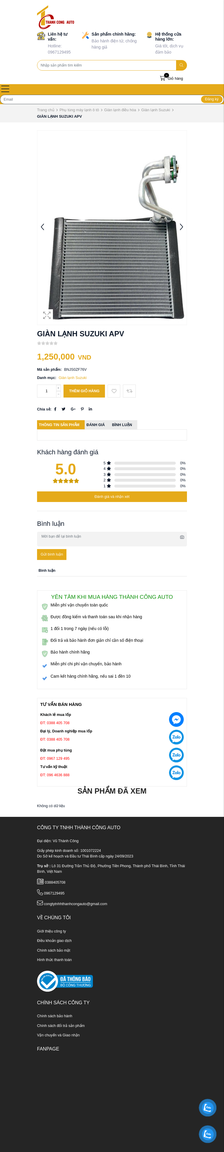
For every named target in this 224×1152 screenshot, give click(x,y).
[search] (181, 65)
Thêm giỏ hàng (84, 391)
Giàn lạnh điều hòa (120, 110)
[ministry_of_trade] (65, 981)
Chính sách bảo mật (53, 950)
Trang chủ (45, 110)
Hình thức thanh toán (54, 960)
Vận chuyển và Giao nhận (58, 1035)
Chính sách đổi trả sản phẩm (61, 1026)
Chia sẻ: (44, 409)
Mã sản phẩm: (49, 370)
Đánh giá (95, 425)
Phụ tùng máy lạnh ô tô (79, 110)
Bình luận (122, 425)
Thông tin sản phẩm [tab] (59, 425)
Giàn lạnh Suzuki (155, 110)
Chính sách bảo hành (54, 1016)
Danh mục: (46, 378)
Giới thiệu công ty (51, 931)
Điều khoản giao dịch (54, 941)
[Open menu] (5, 89)
